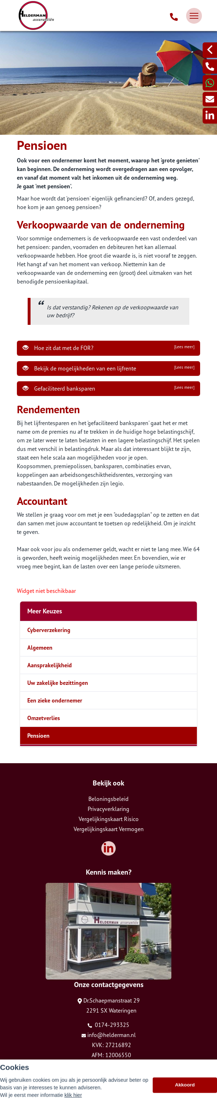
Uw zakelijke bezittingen (57, 682)
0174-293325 (108, 1025)
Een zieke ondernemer (54, 700)
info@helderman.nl (109, 1035)
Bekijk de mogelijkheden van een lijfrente (108, 368)
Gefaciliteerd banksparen (108, 388)
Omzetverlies (43, 718)
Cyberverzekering (48, 629)
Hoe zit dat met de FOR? (108, 347)
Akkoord (185, 1093)
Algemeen (39, 647)
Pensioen (38, 735)
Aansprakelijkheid (49, 665)
